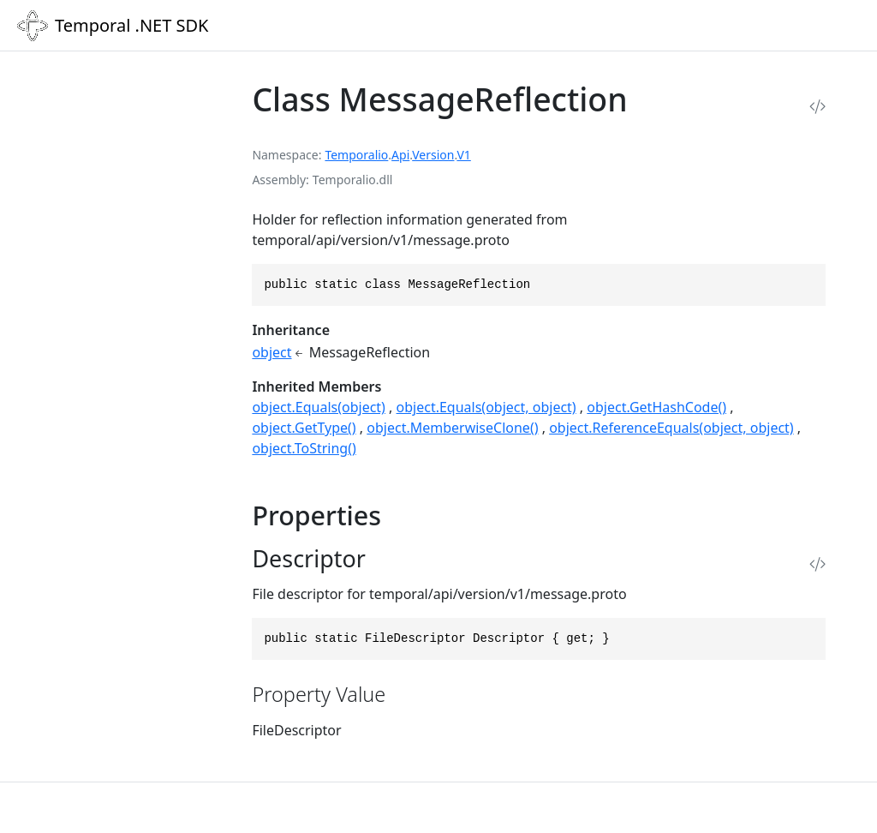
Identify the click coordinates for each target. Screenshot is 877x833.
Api (400, 155)
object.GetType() (303, 427)
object (271, 352)
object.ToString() (303, 448)
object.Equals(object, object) (486, 407)
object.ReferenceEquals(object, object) (671, 427)
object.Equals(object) (318, 407)
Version (433, 155)
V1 (463, 155)
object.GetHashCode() (656, 407)
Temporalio (356, 155)
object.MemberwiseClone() (452, 427)
